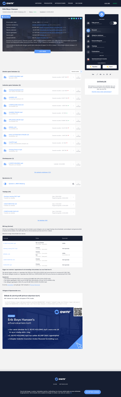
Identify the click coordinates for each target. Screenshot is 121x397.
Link (72, 19)
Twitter (81, 19)
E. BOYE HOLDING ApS (42, 38)
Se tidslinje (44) (42, 221)
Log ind (107, 3)
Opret (115, 3)
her (71, 393)
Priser (70, 3)
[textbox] (42, 303)
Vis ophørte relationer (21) (42, 173)
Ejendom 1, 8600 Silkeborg (17, 184)
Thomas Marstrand (35, 285)
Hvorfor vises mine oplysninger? (102, 92)
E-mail (74, 19)
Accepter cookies (92, 392)
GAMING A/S (13, 98)
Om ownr (78, 3)
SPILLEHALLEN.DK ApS (16, 120)
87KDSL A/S (43, 36)
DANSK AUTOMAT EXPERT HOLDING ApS (50, 28)
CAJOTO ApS (13, 143)
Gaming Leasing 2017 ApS (12, 197)
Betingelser (63, 385)
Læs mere (42, 52)
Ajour (111, 67)
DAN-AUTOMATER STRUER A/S (19, 135)
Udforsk (38, 3)
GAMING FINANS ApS (16, 113)
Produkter (48, 3)
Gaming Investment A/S (16, 91)
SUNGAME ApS (7, 265)
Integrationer (60, 3)
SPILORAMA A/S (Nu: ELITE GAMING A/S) (51, 31)
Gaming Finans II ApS (15, 150)
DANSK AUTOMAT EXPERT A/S (40, 25)
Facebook (78, 19)
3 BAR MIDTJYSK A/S (10, 205)
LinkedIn (76, 19)
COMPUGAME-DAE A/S (16, 106)
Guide (55, 385)
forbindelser (10, 285)
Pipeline (94, 67)
